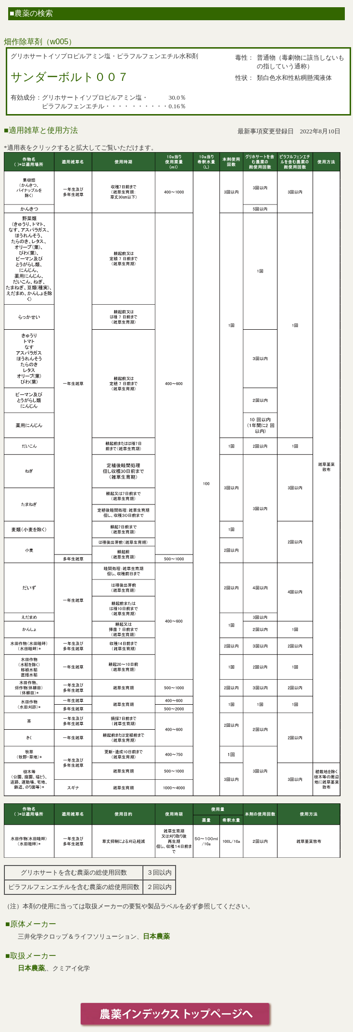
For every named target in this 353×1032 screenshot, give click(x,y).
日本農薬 (156, 936)
